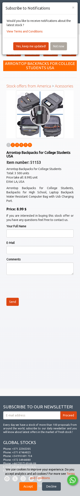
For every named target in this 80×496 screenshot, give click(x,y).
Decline (51, 486)
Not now (58, 46)
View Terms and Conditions (25, 31)
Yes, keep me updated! (31, 46)
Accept (28, 486)
